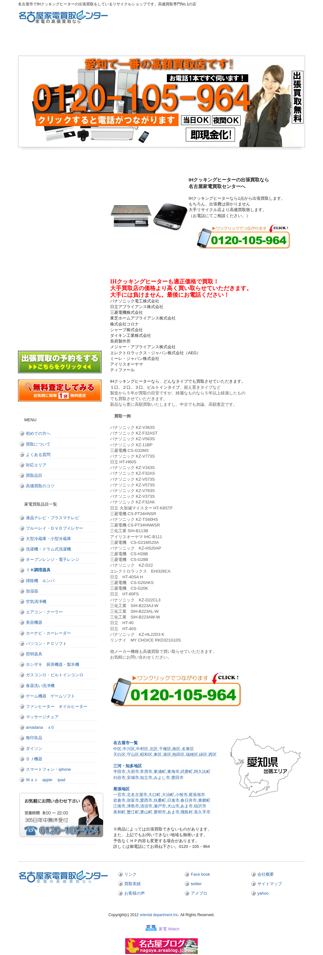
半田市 (119, 771)
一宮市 (119, 794)
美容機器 (34, 622)
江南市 (119, 806)
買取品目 (34, 475)
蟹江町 (133, 812)
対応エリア (202, 42)
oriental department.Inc (158, 915)
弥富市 (133, 800)
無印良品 (34, 737)
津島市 (133, 806)
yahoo (262, 893)
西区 (212, 754)
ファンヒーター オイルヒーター (56, 706)
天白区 (119, 754)
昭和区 (146, 754)
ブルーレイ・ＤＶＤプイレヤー (54, 528)
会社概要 (265, 874)
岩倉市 (119, 800)
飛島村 (186, 812)
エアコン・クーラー (44, 612)
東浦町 (160, 771)
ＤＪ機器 (34, 759)
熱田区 (178, 754)
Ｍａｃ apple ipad (45, 779)
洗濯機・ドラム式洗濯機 (48, 549)
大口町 (154, 794)
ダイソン (38, 748)
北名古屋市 (137, 794)
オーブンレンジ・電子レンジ (52, 559)
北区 (154, 748)
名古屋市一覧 (125, 742)
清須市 (146, 806)
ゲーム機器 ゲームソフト (50, 696)
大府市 (133, 771)
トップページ (38, 42)
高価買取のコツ (40, 486)
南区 (176, 748)
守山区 (133, 754)
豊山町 (146, 812)
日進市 (173, 800)
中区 (117, 748)
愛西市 (146, 800)
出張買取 (243, 42)
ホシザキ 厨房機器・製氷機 (52, 664)
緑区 (203, 754)
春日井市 (188, 800)
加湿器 (32, 591)
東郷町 (204, 800)
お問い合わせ (284, 42)
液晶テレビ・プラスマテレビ (52, 517)
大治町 (168, 794)
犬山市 (173, 806)
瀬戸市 (160, 806)
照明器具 (34, 654)
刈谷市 (119, 777)
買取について (120, 42)
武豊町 (186, 771)
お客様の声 (134, 893)
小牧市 (181, 794)
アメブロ (199, 893)
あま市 (186, 806)
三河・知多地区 (127, 765)
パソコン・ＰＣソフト (46, 643)
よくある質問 (161, 42)
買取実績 (132, 883)
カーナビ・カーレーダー (48, 633)
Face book (200, 874)
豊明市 (160, 812)
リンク (130, 874)
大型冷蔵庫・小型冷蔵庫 (48, 538)
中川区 (129, 748)
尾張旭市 (197, 794)
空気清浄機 (36, 601)
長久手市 (202, 812)
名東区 (188, 748)
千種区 (165, 748)
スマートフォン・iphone (48, 769)
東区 (158, 754)
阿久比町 (202, 771)
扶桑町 (160, 800)
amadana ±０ (40, 727)
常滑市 (146, 771)
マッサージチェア (42, 717)
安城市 (133, 777)
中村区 (142, 748)
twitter (196, 883)
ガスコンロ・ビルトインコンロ (54, 674)
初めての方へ (79, 42)
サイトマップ (269, 883)
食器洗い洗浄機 (40, 685)
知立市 (146, 777)
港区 (167, 754)
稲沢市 (200, 806)
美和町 (119, 812)
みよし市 (162, 777)
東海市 (173, 771)
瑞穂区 (192, 754)
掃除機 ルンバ (40, 580)
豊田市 (177, 777)
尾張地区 (121, 789)
